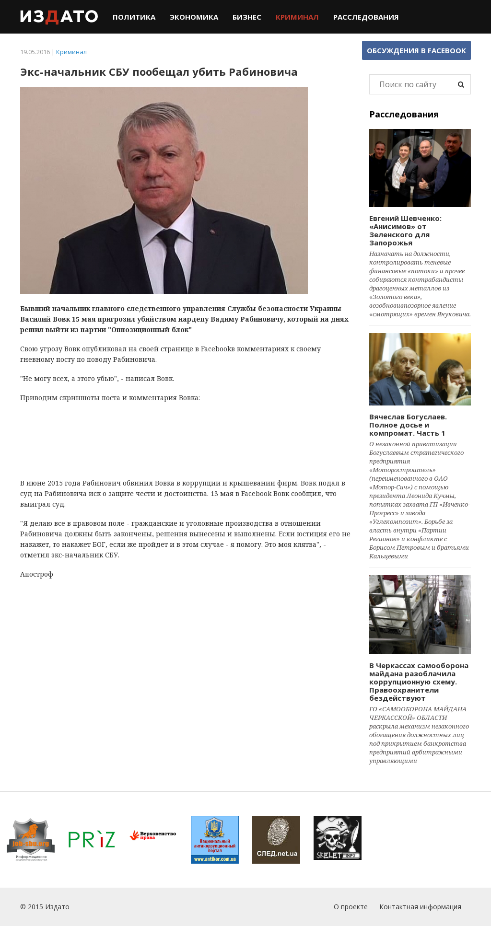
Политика (134, 17)
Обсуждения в (416, 50)
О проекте (351, 906)
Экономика (194, 17)
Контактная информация (420, 906)
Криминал (297, 17)
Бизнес (247, 17)
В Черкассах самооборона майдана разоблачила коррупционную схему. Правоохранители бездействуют (418, 681)
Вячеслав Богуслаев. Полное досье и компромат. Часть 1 (408, 425)
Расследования (366, 17)
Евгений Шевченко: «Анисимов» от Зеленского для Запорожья (405, 230)
